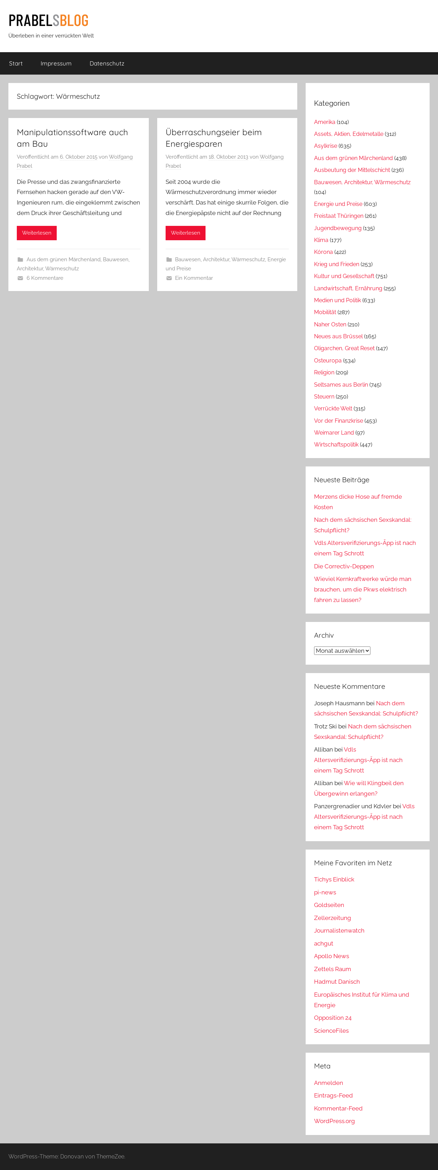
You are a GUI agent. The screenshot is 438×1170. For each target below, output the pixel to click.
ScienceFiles (331, 1030)
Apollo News (331, 956)
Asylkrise (325, 146)
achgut (323, 943)
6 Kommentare (45, 278)
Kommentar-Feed (338, 1108)
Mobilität (325, 312)
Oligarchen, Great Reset (344, 348)
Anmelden (328, 1082)
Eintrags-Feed (333, 1095)
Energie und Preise (338, 204)
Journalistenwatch (339, 930)
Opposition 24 (333, 1017)
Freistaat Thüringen (338, 216)
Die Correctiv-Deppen (344, 566)
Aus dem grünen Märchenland (63, 259)
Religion (324, 372)
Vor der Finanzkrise (338, 420)
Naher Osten (330, 324)
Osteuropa (328, 360)
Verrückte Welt (333, 408)
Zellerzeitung (332, 917)
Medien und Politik (337, 300)
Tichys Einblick (334, 879)
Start (16, 63)
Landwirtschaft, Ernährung (348, 288)
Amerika (324, 122)
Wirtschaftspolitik (336, 444)
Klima (321, 240)
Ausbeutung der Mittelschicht (352, 170)
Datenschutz (107, 63)
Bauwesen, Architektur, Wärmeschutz (220, 259)
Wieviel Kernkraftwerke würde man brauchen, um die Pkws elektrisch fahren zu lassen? (362, 589)
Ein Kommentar (194, 278)
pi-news (325, 892)
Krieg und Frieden (336, 264)
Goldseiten (329, 904)
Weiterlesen (36, 233)
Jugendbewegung (338, 228)
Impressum (56, 63)
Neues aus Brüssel (338, 336)
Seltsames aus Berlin (341, 384)
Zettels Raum (332, 968)
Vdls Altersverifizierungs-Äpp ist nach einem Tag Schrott (358, 760)
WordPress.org (334, 1120)
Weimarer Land (334, 432)
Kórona (323, 252)
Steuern (324, 396)
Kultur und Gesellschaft (344, 276)
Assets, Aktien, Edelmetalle (348, 134)
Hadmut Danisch (337, 981)
